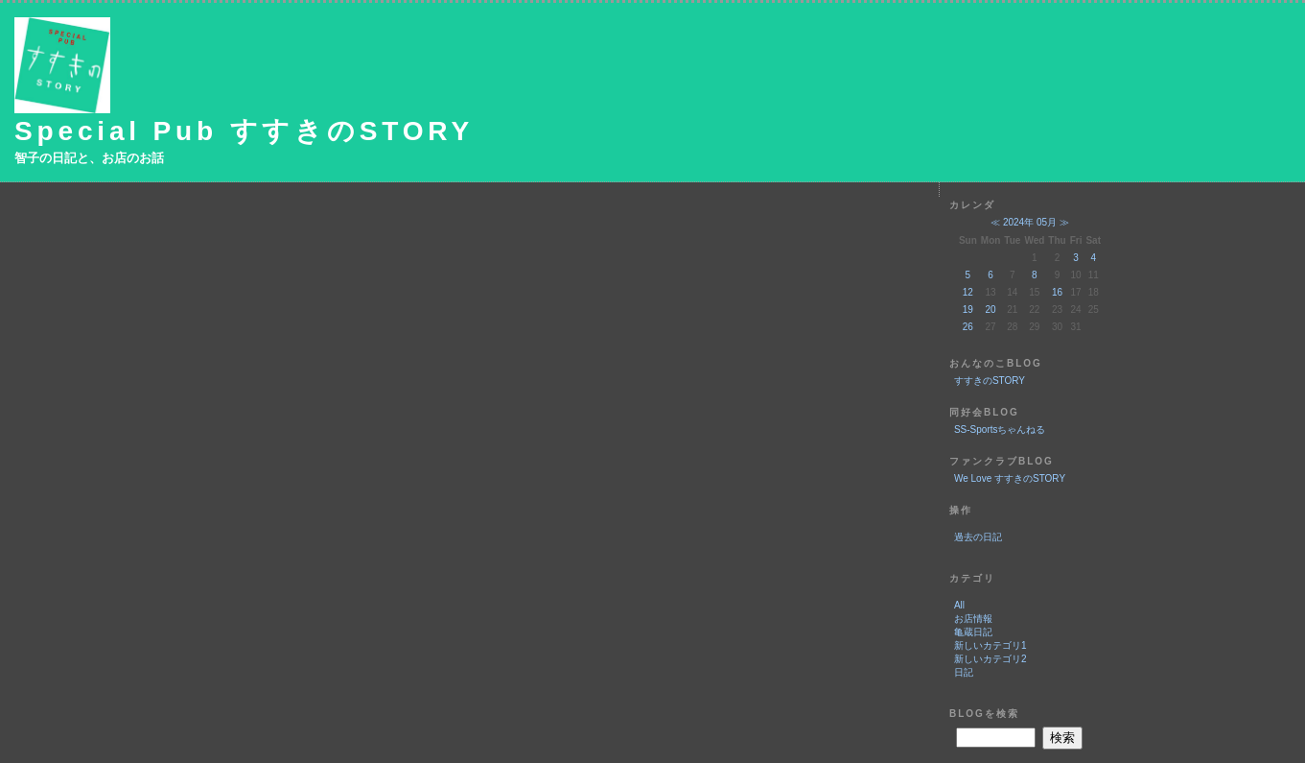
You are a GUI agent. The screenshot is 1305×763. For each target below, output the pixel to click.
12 (968, 292)
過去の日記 (978, 537)
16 (1057, 292)
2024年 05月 (1030, 222)
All (959, 605)
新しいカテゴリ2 (990, 659)
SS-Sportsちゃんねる (1000, 429)
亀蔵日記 (973, 632)
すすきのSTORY (989, 380)
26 (968, 327)
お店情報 (973, 618)
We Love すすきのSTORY (1009, 478)
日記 (963, 672)
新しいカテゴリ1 (990, 645)
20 (991, 309)
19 (968, 309)
